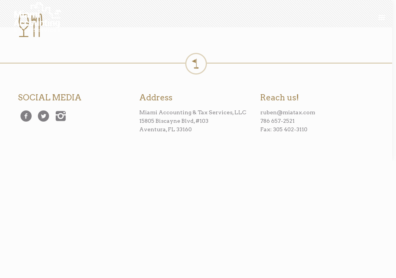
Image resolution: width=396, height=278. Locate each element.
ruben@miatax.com (287, 112)
